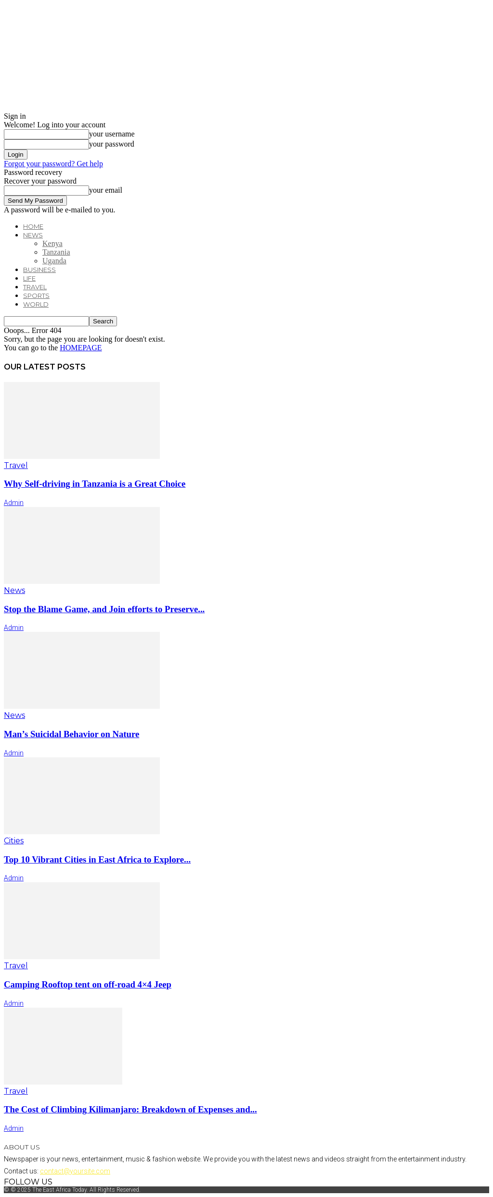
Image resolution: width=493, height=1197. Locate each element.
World (36, 304)
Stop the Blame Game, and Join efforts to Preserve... (104, 609)
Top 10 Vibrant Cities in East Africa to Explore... (97, 859)
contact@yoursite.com (75, 1171)
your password (111, 144)
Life (29, 278)
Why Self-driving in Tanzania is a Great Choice (94, 484)
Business (39, 269)
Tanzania (56, 252)
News (33, 235)
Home (33, 226)
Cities (14, 840)
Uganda (54, 261)
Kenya (52, 243)
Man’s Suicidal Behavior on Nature (71, 734)
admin (14, 502)
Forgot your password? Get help (53, 164)
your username (112, 134)
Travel (35, 287)
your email (105, 190)
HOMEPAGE (81, 348)
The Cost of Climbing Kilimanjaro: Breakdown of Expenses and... (130, 1109)
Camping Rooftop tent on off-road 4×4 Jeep (87, 984)
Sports (36, 295)
